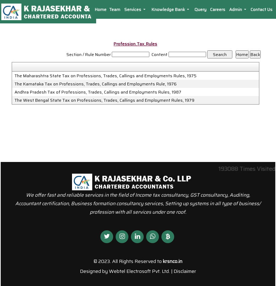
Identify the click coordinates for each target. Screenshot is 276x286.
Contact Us (261, 9)
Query (200, 9)
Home (100, 9)
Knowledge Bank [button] (168, 9)
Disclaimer (184, 271)
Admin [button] (236, 9)
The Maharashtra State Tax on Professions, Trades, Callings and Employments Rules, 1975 (106, 76)
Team (114, 9)
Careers (217, 9)
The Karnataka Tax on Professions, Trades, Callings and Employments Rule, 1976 (96, 84)
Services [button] (133, 9)
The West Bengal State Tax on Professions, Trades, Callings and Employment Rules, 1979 (104, 100)
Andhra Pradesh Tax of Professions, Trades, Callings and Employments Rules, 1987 (98, 92)
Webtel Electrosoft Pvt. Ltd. (139, 271)
